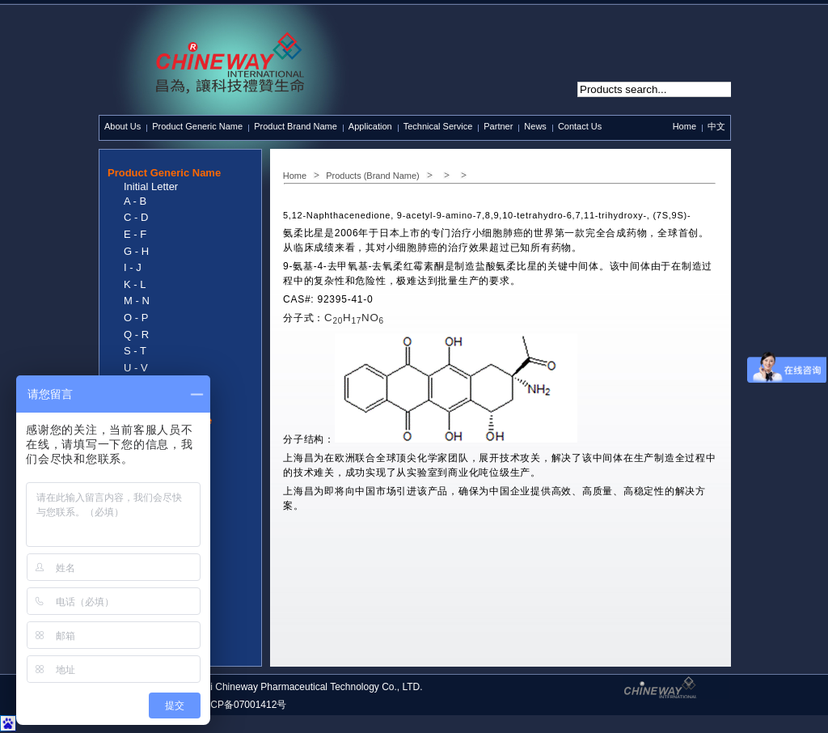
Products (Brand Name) (373, 175)
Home (684, 126)
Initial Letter (151, 186)
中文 (716, 126)
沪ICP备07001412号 (242, 704)
